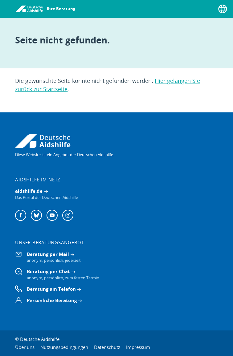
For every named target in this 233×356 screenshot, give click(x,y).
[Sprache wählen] (222, 9)
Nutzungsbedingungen (64, 347)
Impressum (138, 347)
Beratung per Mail (48, 254)
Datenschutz (107, 347)
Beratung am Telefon (51, 289)
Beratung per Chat (48, 271)
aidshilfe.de (29, 191)
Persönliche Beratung (52, 300)
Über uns (25, 347)
